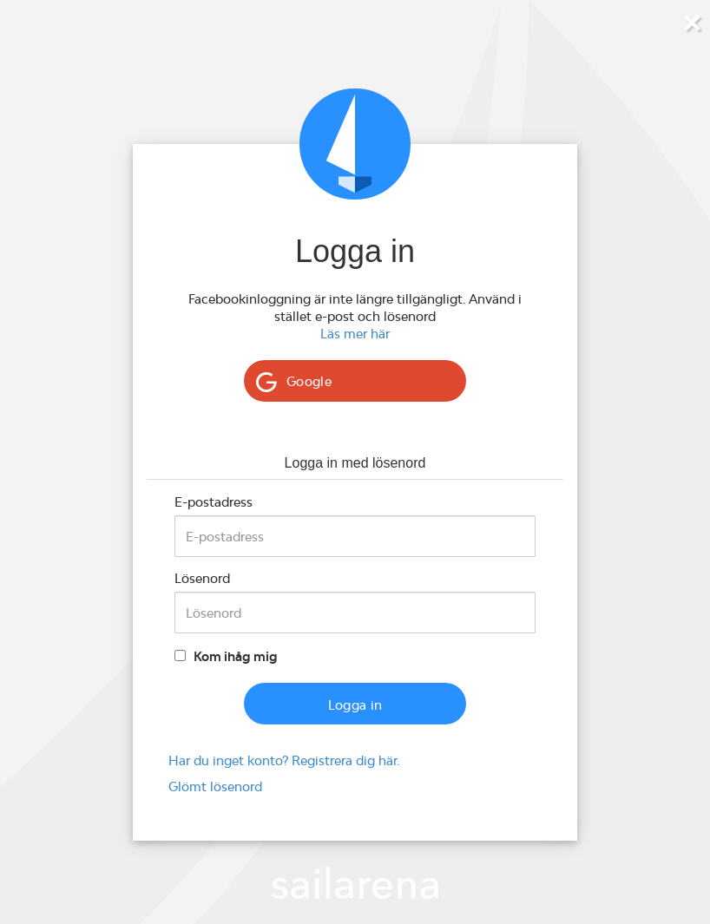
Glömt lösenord (215, 786)
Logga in (355, 705)
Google (309, 381)
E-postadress (213, 502)
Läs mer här (355, 333)
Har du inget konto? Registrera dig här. (283, 760)
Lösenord (202, 578)
